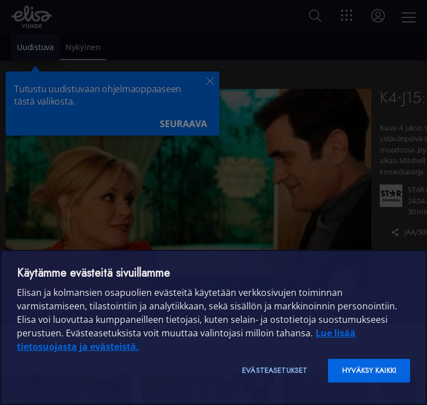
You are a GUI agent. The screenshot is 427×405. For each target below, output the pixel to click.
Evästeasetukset (274, 370)
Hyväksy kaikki (369, 370)
